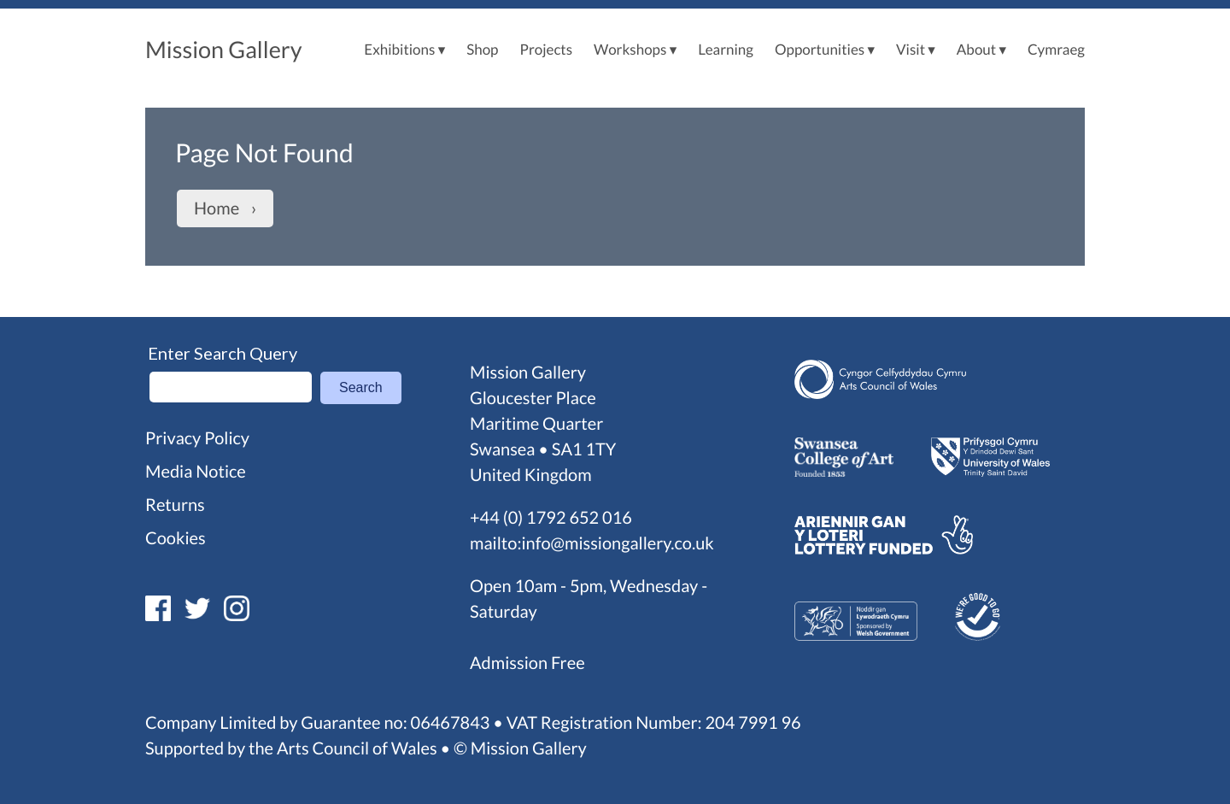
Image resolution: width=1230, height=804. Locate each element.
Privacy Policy (197, 438)
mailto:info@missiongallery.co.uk (592, 543)
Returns (175, 505)
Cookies (175, 538)
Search (361, 387)
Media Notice (195, 471)
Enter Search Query (222, 353)
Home (216, 208)
